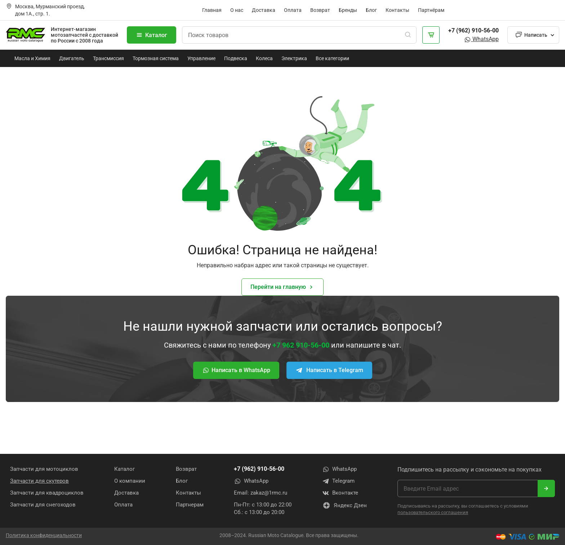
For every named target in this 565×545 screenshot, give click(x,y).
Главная (212, 10)
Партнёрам (431, 10)
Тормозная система (156, 58)
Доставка (263, 10)
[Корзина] (431, 35)
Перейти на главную (282, 287)
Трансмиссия (108, 58)
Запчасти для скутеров (39, 481)
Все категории (332, 58)
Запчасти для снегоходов (43, 504)
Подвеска (235, 58)
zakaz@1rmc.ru (268, 493)
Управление (201, 58)
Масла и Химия (32, 58)
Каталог (151, 35)
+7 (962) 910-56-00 (473, 30)
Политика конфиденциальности (44, 535)
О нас (236, 10)
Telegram (338, 481)
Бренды (348, 10)
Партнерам (190, 504)
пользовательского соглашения (432, 512)
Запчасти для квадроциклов (47, 493)
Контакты (397, 10)
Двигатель (71, 58)
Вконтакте (340, 493)
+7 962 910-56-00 (300, 345)
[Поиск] (408, 35)
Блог (371, 10)
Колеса (264, 58)
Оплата (293, 10)
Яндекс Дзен (344, 505)
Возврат (320, 10)
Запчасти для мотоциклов (44, 469)
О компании (129, 481)
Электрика (294, 58)
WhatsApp (481, 39)
